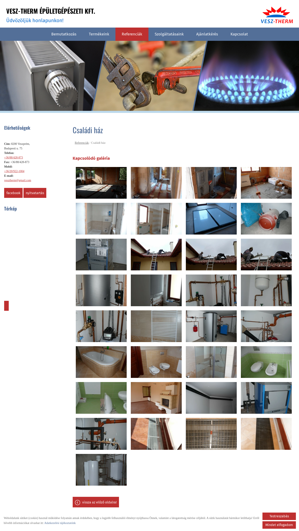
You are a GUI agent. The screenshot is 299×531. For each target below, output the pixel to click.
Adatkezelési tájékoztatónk (60, 523)
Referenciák (132, 34)
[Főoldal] (277, 15)
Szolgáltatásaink (169, 34)
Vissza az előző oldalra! (99, 502)
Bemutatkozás (63, 34)
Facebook (13, 193)
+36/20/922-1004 (14, 171)
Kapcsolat (239, 34)
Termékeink (99, 34)
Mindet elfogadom (279, 525)
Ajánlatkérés (207, 34)
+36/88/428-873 (13, 157)
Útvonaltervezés (6, 306)
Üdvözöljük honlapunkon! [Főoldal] (50, 14)
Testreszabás (279, 516)
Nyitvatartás (35, 193)
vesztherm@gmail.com (17, 180)
